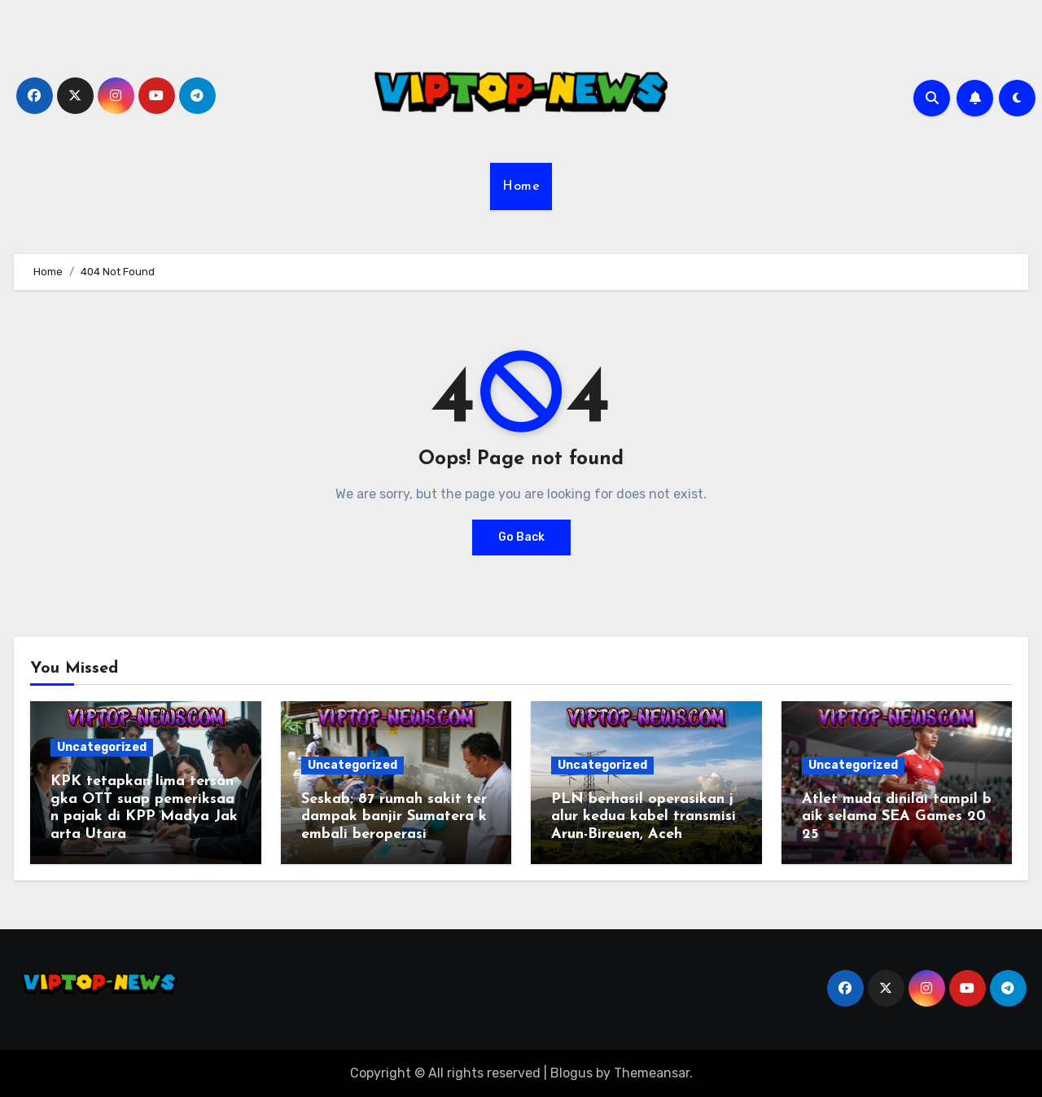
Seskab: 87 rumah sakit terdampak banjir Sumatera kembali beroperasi (394, 817)
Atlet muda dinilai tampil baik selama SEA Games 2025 (897, 817)
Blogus (571, 1073)
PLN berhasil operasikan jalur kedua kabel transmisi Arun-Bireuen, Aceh (646, 817)
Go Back (521, 537)
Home (521, 186)
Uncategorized (102, 747)
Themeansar (652, 1073)
